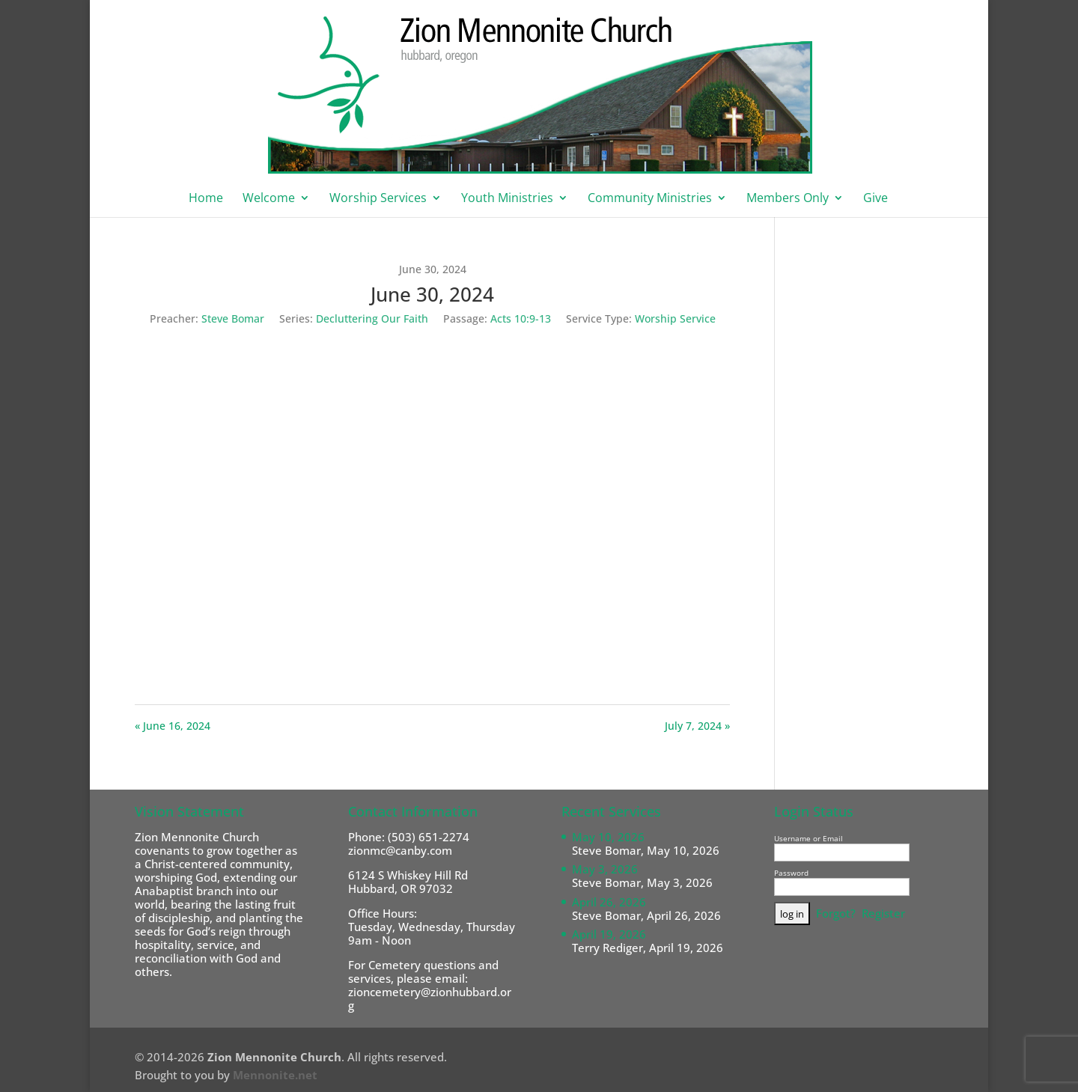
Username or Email (808, 838)
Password (791, 872)
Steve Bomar (232, 318)
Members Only (787, 199)
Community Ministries (650, 199)
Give (875, 199)
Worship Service (675, 318)
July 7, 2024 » (697, 726)
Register (883, 913)
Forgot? (836, 913)
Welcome (269, 199)
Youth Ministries (507, 199)
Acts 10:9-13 (520, 318)
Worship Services (378, 199)
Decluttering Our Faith (372, 318)
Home (206, 199)
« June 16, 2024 (172, 726)
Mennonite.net (275, 1074)
